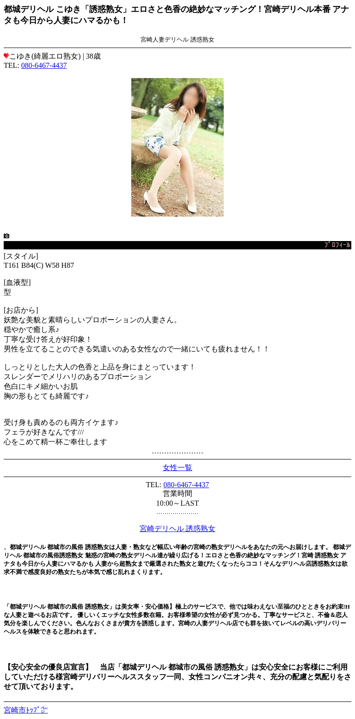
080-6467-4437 (44, 65)
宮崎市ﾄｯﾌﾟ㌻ (26, 710)
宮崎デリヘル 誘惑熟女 (177, 528)
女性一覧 (177, 467)
